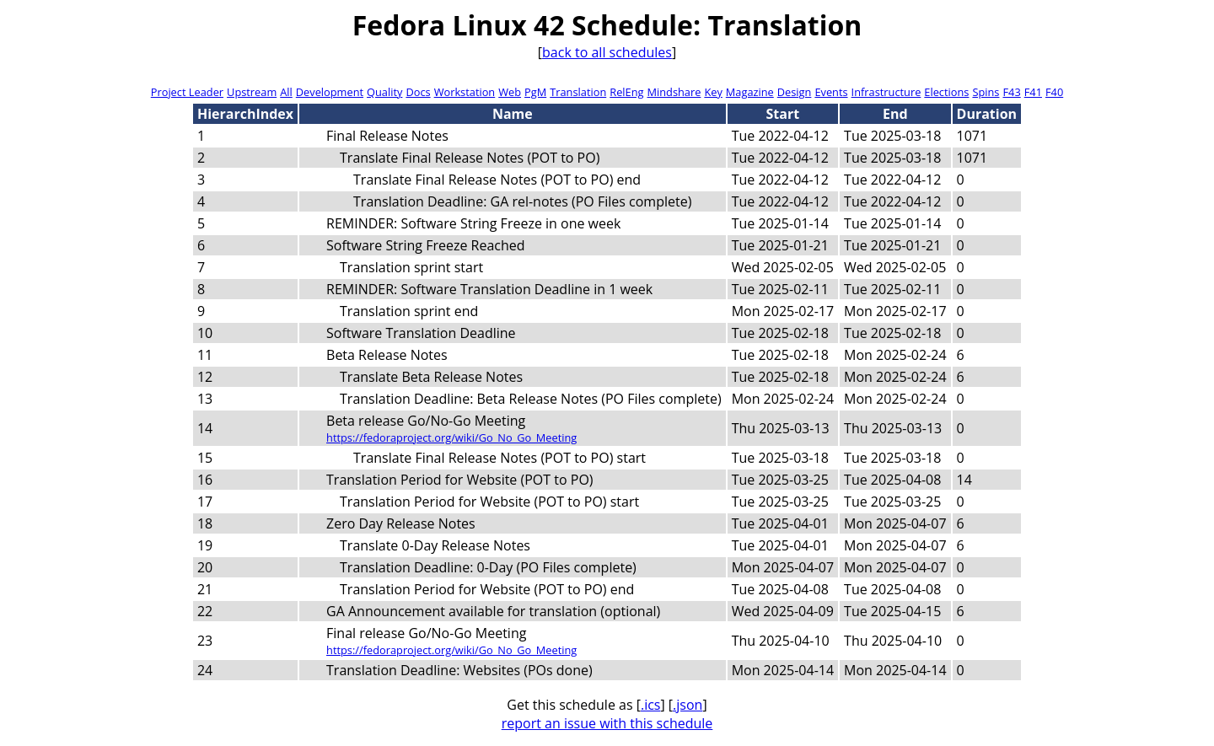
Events (830, 91)
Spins (985, 91)
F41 (1033, 91)
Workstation (465, 91)
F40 (1054, 91)
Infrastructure (886, 91)
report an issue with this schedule (607, 723)
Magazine (750, 91)
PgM (535, 91)
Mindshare (674, 91)
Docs (418, 91)
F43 (1011, 91)
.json (687, 704)
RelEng (626, 91)
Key (713, 91)
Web (509, 91)
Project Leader (187, 91)
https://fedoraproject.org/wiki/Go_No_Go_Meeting (451, 437)
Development (329, 91)
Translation (578, 91)
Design (794, 91)
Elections (946, 91)
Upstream (252, 91)
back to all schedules (607, 52)
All (286, 91)
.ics (651, 704)
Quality (384, 91)
